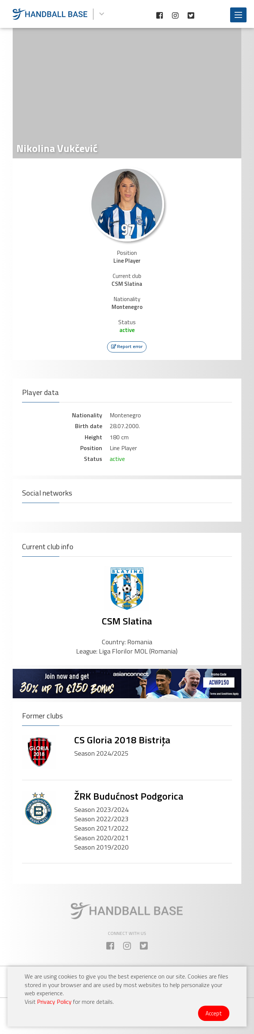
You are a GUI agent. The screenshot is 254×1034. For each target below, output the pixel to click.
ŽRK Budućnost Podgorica (128, 796)
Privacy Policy (54, 1001)
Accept (214, 1013)
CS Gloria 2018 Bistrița (122, 740)
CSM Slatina (127, 621)
